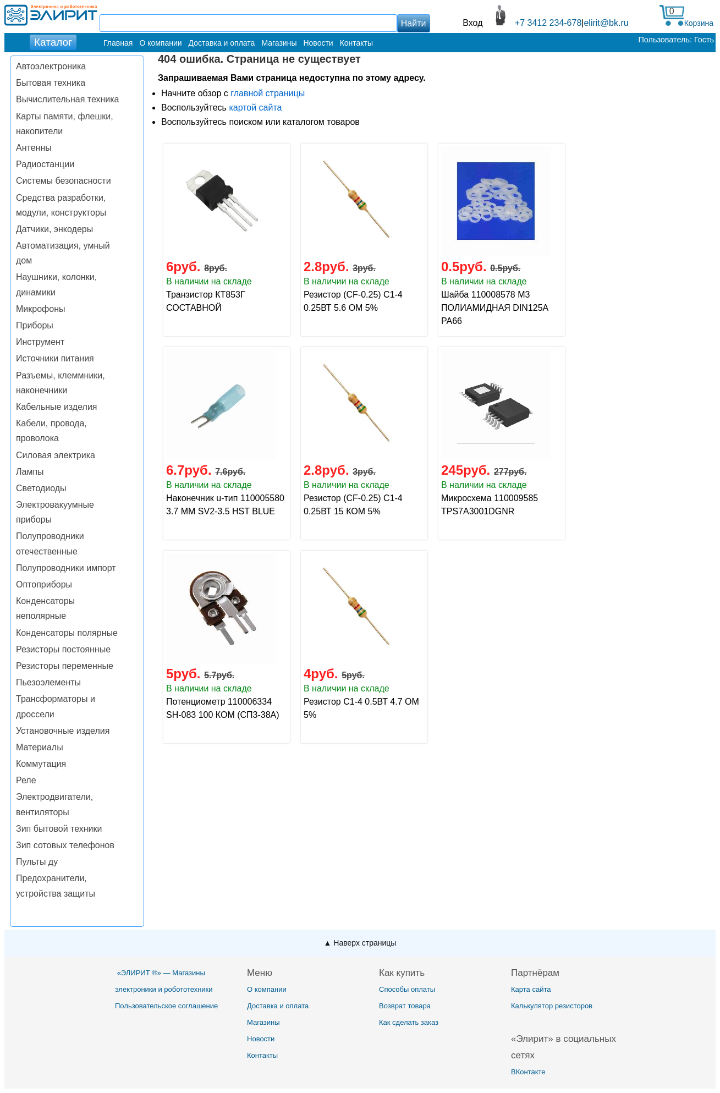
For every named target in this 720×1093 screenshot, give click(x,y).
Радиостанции (45, 164)
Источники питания (55, 358)
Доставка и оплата (222, 43)
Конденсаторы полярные (67, 633)
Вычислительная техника (67, 99)
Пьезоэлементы (48, 682)
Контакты (356, 43)
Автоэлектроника (51, 66)
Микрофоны (40, 309)
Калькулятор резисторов (551, 1006)
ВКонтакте (528, 1072)
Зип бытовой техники (59, 828)
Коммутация (41, 763)
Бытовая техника (50, 82)
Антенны (34, 147)
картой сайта (255, 107)
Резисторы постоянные (63, 649)
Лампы (30, 471)
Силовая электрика (55, 455)
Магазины (278, 43)
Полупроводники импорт (66, 568)
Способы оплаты (407, 989)
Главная (118, 43)
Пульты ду (37, 861)
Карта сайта (531, 989)
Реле (26, 780)
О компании (160, 43)
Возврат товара (405, 1006)
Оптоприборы (44, 584)
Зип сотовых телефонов (65, 845)
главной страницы (267, 93)
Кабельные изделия (56, 406)
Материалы (39, 747)
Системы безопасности (63, 180)
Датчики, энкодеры (54, 229)
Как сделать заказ (408, 1022)
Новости (318, 43)
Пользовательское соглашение (166, 1006)
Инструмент (40, 342)
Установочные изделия (62, 730)
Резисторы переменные (64, 666)
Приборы (34, 325)
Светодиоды (41, 488)
